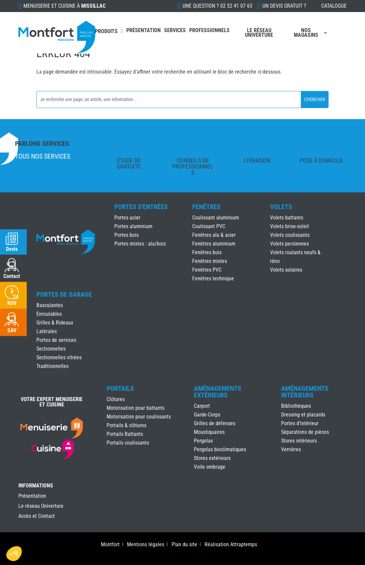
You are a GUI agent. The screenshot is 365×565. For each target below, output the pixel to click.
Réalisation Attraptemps (231, 545)
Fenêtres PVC (207, 270)
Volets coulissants (290, 235)
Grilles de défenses (214, 423)
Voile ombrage (209, 467)
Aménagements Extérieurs (217, 391)
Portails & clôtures (126, 425)
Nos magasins (306, 32)
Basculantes (49, 305)
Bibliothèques (296, 406)
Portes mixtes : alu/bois (140, 244)
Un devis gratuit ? (284, 6)
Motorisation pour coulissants (139, 416)
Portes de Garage (64, 294)
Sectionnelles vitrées (59, 357)
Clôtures (116, 399)
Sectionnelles (51, 349)
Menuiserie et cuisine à (64, 6)
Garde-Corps (207, 414)
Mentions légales (145, 545)
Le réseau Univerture (259, 32)
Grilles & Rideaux (54, 322)
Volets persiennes (289, 244)
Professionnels (209, 30)
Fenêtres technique (213, 278)
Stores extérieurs (212, 458)
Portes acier (127, 217)
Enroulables (49, 314)
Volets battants (286, 217)
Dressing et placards (303, 414)
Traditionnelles (52, 366)
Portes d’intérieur (300, 423)
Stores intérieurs (299, 441)
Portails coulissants (128, 443)
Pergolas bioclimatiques (220, 449)
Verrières (291, 449)
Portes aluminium (133, 226)
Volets (281, 207)
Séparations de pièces (305, 432)
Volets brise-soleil (289, 226)
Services (175, 30)
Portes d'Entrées (141, 207)
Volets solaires (286, 270)
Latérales (46, 331)
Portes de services (56, 340)
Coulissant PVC (208, 226)
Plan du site (184, 545)
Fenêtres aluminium (213, 244)
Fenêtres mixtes (209, 261)
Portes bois (126, 235)
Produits (106, 31)
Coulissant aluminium (215, 217)
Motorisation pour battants (135, 408)
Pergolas (203, 441)
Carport (202, 406)
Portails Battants (125, 434)
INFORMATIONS (35, 486)
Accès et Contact (36, 516)
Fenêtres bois (207, 252)
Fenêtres (206, 207)
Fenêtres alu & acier (214, 235)
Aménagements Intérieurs (305, 391)
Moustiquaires (209, 432)
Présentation (143, 30)
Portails (120, 388)
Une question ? (217, 6)
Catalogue (334, 6)
